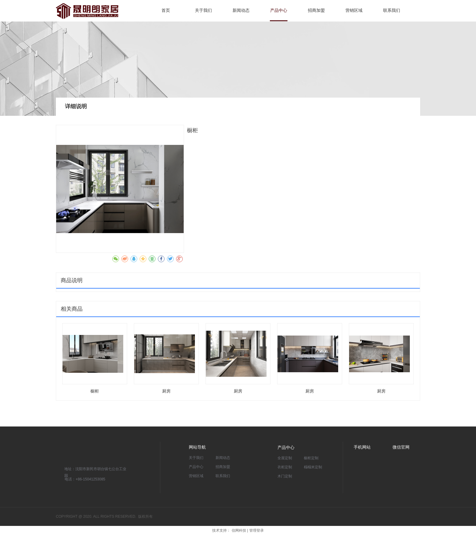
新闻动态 (223, 458)
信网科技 (239, 530)
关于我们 (196, 458)
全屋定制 (284, 458)
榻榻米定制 (313, 467)
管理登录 (256, 530)
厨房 (166, 391)
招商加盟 (223, 467)
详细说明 (76, 106)
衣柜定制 (284, 467)
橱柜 (94, 391)
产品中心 (196, 467)
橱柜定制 (311, 458)
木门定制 (284, 476)
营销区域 (196, 476)
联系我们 (223, 476)
